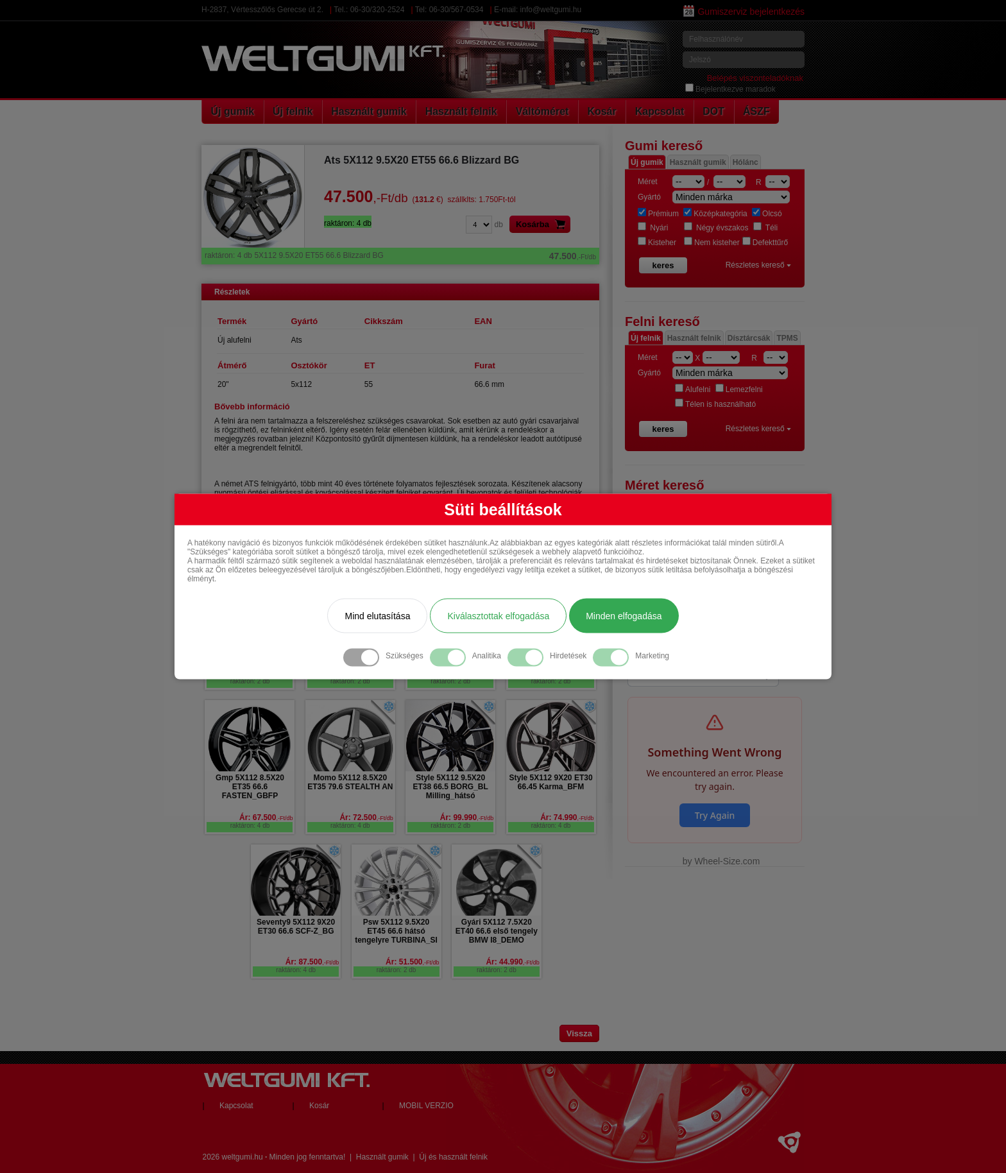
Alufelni (692, 389)
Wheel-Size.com (727, 861)
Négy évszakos (716, 227)
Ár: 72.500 (366, 817)
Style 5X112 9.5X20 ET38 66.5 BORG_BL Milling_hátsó (450, 786)
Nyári (653, 227)
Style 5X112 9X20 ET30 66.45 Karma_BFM (550, 782)
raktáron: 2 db (250, 681)
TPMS (786, 338)
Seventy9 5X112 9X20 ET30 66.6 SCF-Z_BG (296, 927)
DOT (713, 111)
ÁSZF (756, 111)
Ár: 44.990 (512, 961)
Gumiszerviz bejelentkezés (744, 11)
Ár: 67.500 (266, 817)
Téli (765, 227)
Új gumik (233, 111)
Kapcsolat (659, 111)
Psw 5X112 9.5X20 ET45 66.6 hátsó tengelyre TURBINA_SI (396, 931)
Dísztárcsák (749, 338)
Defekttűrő (765, 242)
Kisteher (657, 242)
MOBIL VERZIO (426, 1105)
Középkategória (715, 213)
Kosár (601, 111)
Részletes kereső (758, 265)
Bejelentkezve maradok (730, 89)
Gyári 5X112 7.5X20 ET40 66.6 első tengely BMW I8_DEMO (497, 931)
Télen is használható (715, 404)
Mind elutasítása (377, 616)
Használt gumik (368, 111)
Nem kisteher (712, 242)
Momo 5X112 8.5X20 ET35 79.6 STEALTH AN (350, 782)
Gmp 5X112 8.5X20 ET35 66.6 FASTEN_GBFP (250, 786)
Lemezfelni (739, 389)
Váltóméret (542, 111)
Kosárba (543, 224)
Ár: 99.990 (466, 817)
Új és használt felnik (453, 1156)
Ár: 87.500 (312, 961)
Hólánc (745, 162)
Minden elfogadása (623, 616)
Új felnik (292, 111)
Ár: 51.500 (412, 961)
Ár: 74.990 (566, 817)
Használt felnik (461, 111)
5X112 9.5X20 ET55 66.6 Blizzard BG (400, 255)
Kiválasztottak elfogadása (498, 616)
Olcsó (767, 213)
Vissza (579, 1033)
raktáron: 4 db (250, 825)
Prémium (658, 213)
